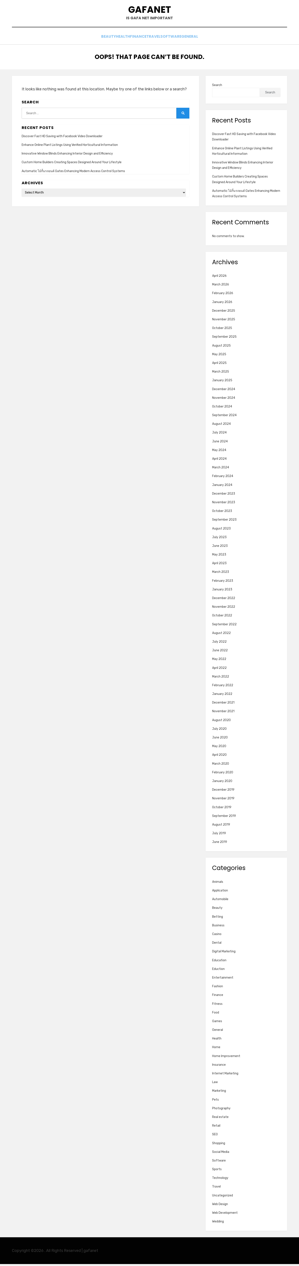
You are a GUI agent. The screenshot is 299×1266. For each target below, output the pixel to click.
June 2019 (219, 844)
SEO (215, 1136)
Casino (216, 936)
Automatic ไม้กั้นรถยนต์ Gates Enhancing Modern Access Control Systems (73, 173)
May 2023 (219, 557)
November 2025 (223, 321)
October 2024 (222, 409)
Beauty (94, 39)
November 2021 (223, 713)
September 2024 (224, 417)
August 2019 (221, 827)
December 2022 (223, 600)
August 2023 (221, 530)
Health (114, 39)
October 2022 (222, 617)
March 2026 (220, 286)
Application (220, 893)
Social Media (220, 1154)
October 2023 (222, 513)
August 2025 (221, 347)
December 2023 (223, 495)
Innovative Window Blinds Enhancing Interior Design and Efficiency (67, 156)
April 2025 (219, 365)
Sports (217, 1171)
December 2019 (223, 792)
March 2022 (220, 678)
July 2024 (219, 435)
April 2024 (219, 461)
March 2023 (220, 574)
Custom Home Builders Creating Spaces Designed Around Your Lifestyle (72, 164)
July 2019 (219, 835)
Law (215, 1084)
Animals (217, 884)
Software (179, 39)
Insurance (219, 1067)
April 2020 (219, 757)
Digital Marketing (224, 953)
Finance (135, 39)
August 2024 (221, 426)
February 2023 (222, 583)
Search (217, 87)
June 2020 (220, 739)
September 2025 (224, 339)
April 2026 (219, 278)
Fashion (217, 988)
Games (217, 1023)
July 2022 (219, 644)
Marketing (219, 1093)
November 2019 (223, 800)
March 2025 (220, 374)
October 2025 (222, 330)
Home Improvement (226, 1058)
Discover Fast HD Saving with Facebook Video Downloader (62, 138)
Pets (215, 1101)
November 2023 (223, 504)
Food (215, 1014)
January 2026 (222, 304)
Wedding (218, 1223)
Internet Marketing (225, 1075)
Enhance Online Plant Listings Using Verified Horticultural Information (70, 147)
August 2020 (221, 722)
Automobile (220, 901)
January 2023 (222, 591)
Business (218, 927)
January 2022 (222, 696)
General (203, 39)
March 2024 (220, 469)
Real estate (220, 1119)
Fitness (217, 1006)
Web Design (220, 1206)
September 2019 (224, 818)
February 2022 (222, 687)
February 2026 (222, 295)
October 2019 (221, 809)
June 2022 (220, 652)
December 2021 (223, 705)
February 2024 (222, 478)
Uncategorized (222, 1197)
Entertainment (222, 980)
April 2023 (219, 565)
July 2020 (219, 731)
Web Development (225, 1215)
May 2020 (219, 748)
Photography (221, 1110)
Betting (217, 919)
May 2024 (219, 452)
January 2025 (222, 382)
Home (216, 1049)
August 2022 (221, 635)
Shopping (218, 1145)
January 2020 (222, 783)
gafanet (149, 11)
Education (219, 962)
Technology (220, 1180)
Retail (216, 1128)
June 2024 (220, 443)
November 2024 (223, 400)
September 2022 (224, 626)
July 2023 (219, 539)
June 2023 (220, 548)
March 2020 (220, 765)
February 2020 (222, 774)
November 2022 (223, 609)
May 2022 (219, 661)
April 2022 (219, 670)
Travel (156, 39)
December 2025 (223, 313)
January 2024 (222, 487)
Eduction (218, 971)
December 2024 (223, 391)
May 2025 (219, 356)
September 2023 (224, 522)
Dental (216, 945)
